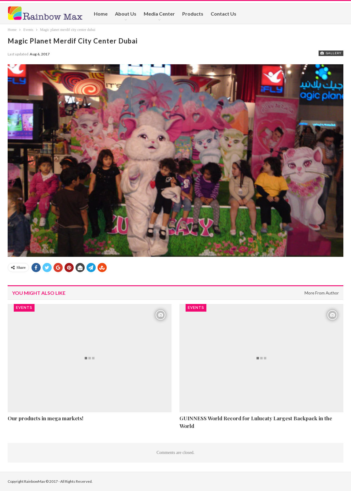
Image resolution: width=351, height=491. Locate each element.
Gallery (331, 53)
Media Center (159, 14)
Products (192, 14)
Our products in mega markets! (45, 418)
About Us (125, 14)
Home (101, 14)
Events (24, 307)
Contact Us (223, 14)
